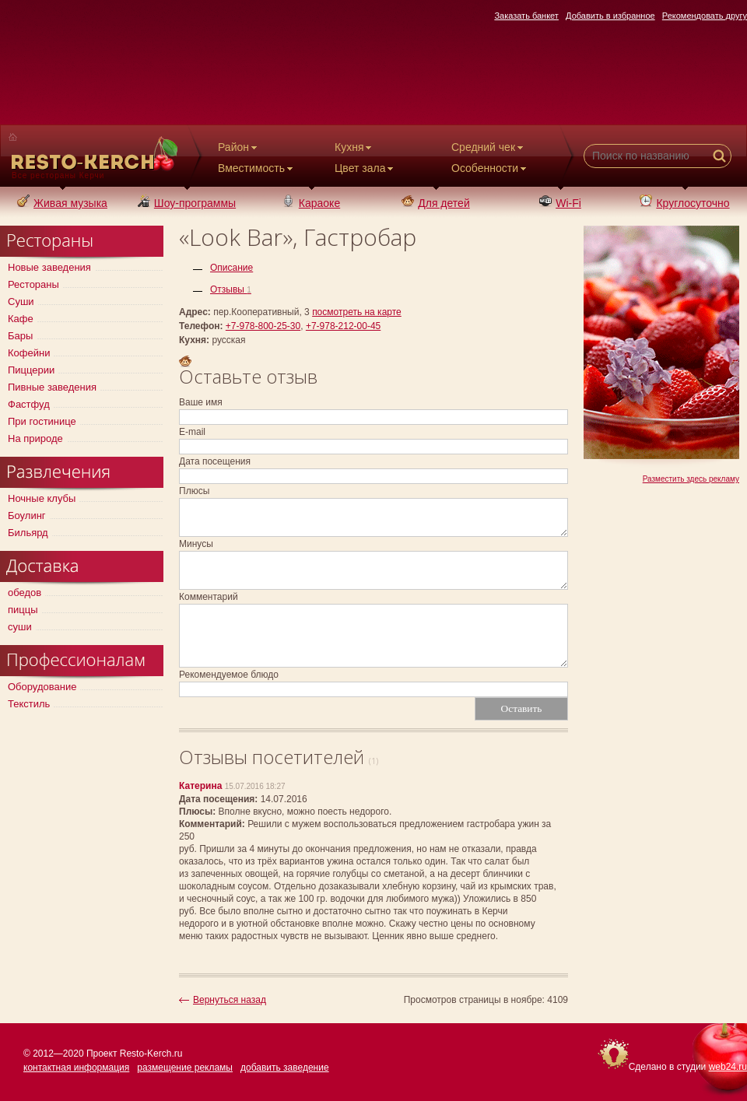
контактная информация (76, 1067)
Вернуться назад (229, 999)
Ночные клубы (41, 498)
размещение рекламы (185, 1067)
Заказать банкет (526, 15)
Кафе (20, 318)
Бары (20, 336)
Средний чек (488, 147)
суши (20, 627)
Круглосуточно (684, 203)
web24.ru (728, 1066)
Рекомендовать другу (704, 15)
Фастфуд (29, 404)
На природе (35, 438)
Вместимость (257, 168)
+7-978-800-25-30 (263, 326)
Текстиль (29, 704)
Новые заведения (49, 267)
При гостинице (42, 421)
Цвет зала (365, 168)
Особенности (490, 168)
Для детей (435, 203)
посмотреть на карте (357, 312)
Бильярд (28, 532)
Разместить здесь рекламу (691, 479)
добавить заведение (284, 1067)
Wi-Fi (560, 203)
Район (239, 147)
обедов (24, 592)
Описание (231, 267)
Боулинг (27, 515)
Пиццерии (31, 370)
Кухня (354, 147)
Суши (21, 301)
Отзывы (230, 289)
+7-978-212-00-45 (343, 326)
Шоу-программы (187, 203)
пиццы (23, 609)
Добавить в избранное (610, 15)
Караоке (311, 203)
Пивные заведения (52, 387)
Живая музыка (62, 203)
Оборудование (42, 687)
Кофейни (29, 353)
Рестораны (33, 284)
